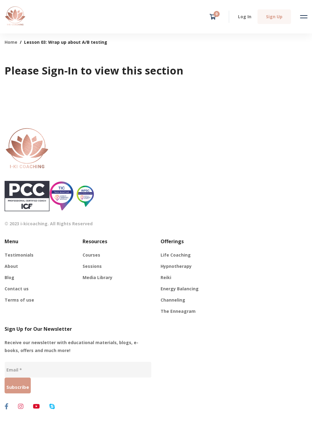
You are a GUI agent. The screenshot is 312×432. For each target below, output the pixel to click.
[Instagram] (20, 406)
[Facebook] (6, 406)
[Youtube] (36, 406)
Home (11, 42)
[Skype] (52, 406)
